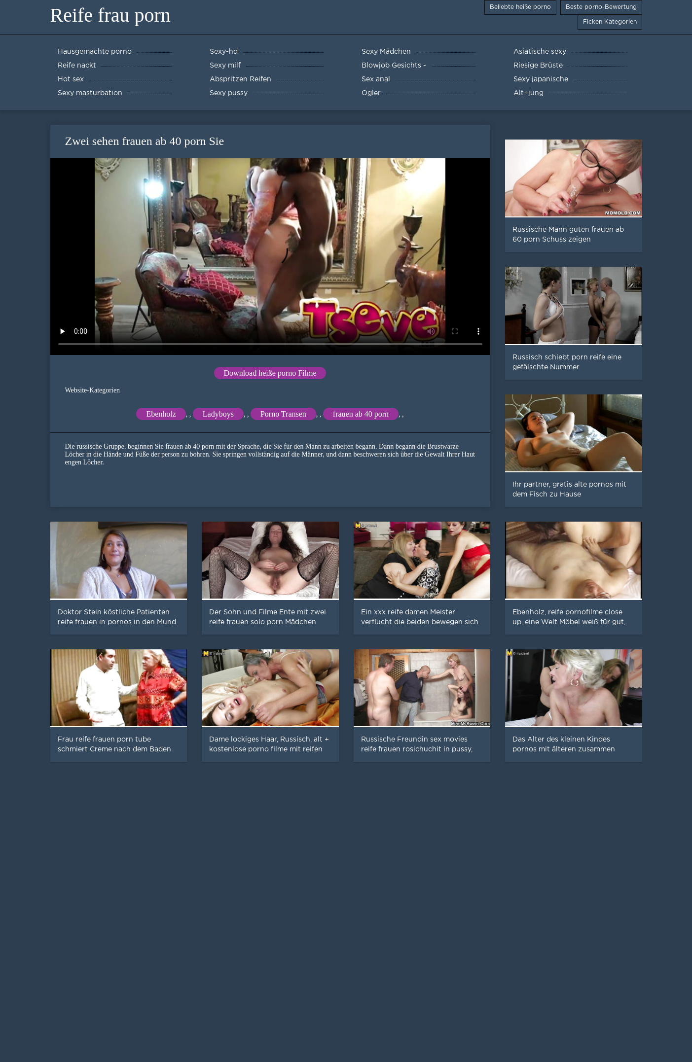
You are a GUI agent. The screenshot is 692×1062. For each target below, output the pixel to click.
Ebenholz (161, 414)
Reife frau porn (110, 15)
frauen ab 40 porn (361, 414)
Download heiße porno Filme (270, 373)
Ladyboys (218, 414)
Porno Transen (283, 414)
